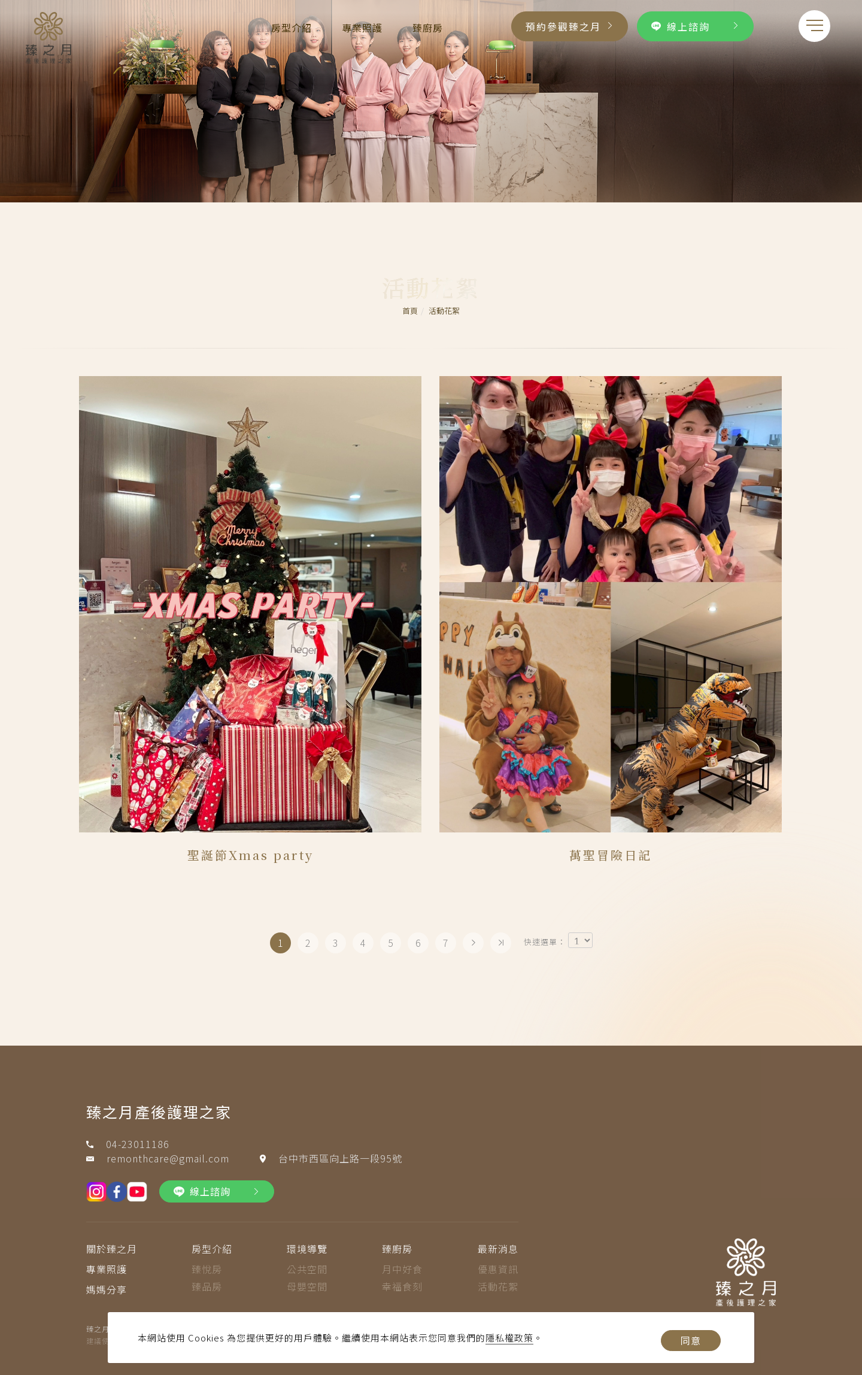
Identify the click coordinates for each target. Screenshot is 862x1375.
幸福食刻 (402, 1286)
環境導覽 (307, 1248)
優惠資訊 (498, 1269)
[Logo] (48, 36)
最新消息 (498, 1248)
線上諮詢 (680, 26)
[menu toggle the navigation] (814, 26)
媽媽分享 (106, 1289)
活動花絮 (444, 310)
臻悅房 (207, 1269)
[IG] (96, 1192)
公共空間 (307, 1269)
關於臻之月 (111, 1248)
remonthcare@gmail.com (168, 1158)
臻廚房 (427, 27)
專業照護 (362, 27)
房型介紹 (291, 27)
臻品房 (207, 1286)
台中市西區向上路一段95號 (340, 1158)
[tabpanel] (431, 101)
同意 (691, 1340)
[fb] (117, 1192)
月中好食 (402, 1269)
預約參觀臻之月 (563, 26)
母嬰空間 (307, 1286)
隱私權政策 (509, 1337)
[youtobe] (137, 1192)
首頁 (410, 310)
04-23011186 (137, 1144)
